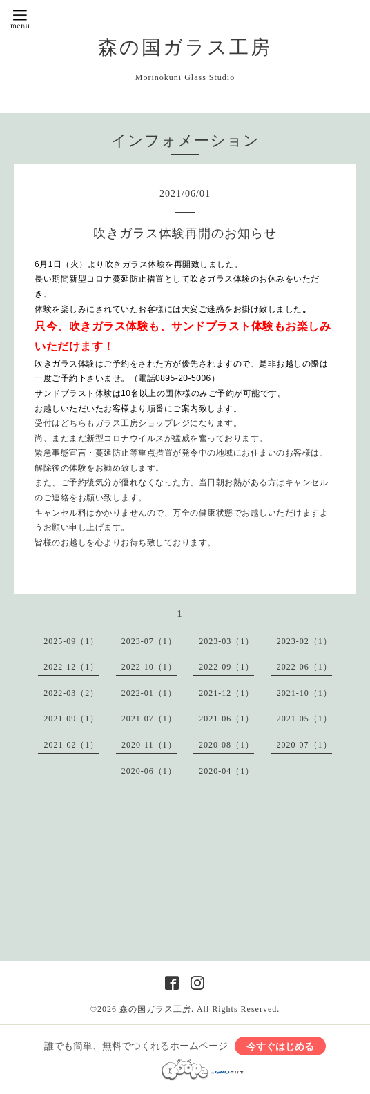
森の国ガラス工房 (185, 47)
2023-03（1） (226, 641)
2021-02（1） (71, 745)
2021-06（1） (226, 718)
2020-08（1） (226, 745)
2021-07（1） (149, 718)
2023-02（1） (304, 641)
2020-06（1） (149, 771)
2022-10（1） (149, 667)
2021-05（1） (304, 718)
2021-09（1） (71, 718)
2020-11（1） (149, 745)
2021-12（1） (226, 693)
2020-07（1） (304, 745)
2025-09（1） (71, 641)
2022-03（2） (71, 693)
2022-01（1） (149, 693)
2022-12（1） (71, 667)
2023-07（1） (149, 641)
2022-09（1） (226, 667)
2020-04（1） (226, 771)
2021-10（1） (304, 693)
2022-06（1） (304, 667)
